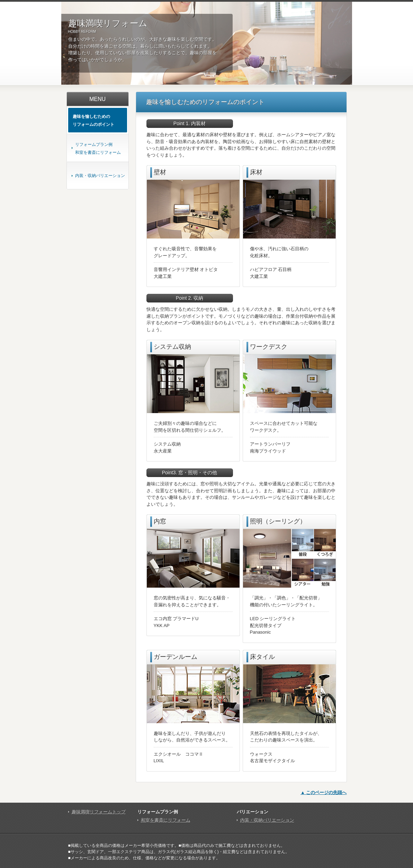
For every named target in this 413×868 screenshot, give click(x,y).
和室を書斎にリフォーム (165, 820)
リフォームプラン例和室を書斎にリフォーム (98, 148)
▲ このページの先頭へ (323, 792)
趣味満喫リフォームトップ (99, 811)
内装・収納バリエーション (100, 175)
